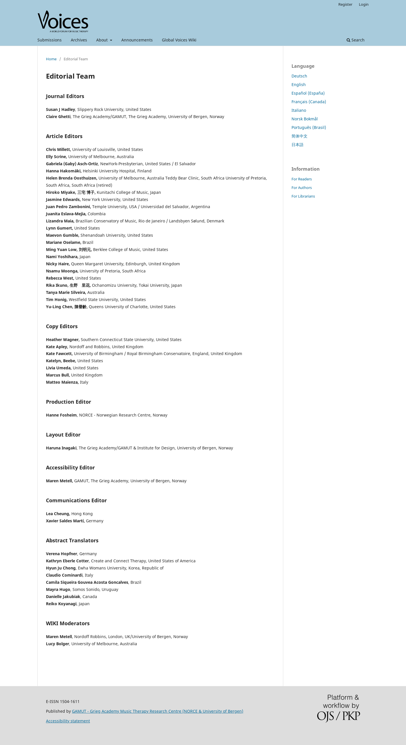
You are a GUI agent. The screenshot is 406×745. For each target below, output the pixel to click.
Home (51, 58)
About (102, 40)
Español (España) (308, 93)
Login (364, 4)
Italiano (299, 110)
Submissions (49, 40)
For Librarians (303, 196)
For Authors (302, 187)
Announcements (137, 40)
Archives (79, 40)
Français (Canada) (309, 101)
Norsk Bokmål (305, 118)
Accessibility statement (68, 721)
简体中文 (299, 136)
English (299, 84)
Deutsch (299, 76)
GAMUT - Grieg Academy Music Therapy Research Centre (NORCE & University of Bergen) (157, 711)
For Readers (302, 179)
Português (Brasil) (309, 127)
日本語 (298, 144)
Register (345, 4)
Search (356, 40)
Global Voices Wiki (179, 40)
